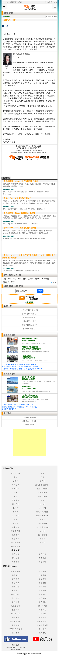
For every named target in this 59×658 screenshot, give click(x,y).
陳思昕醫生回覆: (21, 54)
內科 (16, 496)
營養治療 (42, 558)
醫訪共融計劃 (15, 621)
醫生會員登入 (42, 621)
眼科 (16, 492)
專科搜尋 (15, 579)
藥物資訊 (15, 598)
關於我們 (42, 629)
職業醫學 (15, 527)
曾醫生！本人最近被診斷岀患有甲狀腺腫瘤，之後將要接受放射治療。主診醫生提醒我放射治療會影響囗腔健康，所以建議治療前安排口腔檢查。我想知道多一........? (29, 263)
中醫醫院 (42, 614)
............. (26, 192)
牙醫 (42, 477)
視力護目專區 (9, 374)
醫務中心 (42, 610)
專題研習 (42, 579)
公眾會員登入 (15, 625)
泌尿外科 (15, 516)
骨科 (42, 500)
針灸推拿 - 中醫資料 (29, 421)
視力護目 (15, 590)
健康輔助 (42, 562)
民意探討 (42, 590)
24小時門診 (42, 606)
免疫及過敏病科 (42, 527)
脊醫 (42, 473)
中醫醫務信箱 (29, 424)
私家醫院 (15, 610)
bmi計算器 (15, 594)
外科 (16, 519)
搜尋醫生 (42, 571)
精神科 (42, 504)
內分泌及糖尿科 (42, 516)
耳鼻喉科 (15, 485)
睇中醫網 (7, 413)
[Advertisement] (29, 167)
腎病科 (42, 481)
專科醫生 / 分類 (12, 275)
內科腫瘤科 (42, 523)
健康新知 (42, 594)
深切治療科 (15, 542)
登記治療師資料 (15, 629)
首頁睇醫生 (15, 571)
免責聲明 (42, 633)
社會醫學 (15, 535)
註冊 (51, 2)
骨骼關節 (15, 587)
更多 (53, 282)
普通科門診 (15, 473)
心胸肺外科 (42, 492)
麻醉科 (42, 519)
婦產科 (15, 481)
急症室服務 (15, 606)
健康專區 (42, 583)
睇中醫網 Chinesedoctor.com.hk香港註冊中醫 (15, 647)
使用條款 (15, 633)
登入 (46, 2)
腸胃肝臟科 (42, 496)
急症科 (42, 542)
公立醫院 (42, 602)
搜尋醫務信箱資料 (14, 286)
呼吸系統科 (15, 531)
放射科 (42, 531)
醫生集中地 (15, 614)
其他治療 (15, 562)
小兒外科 (42, 508)
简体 (55, 2)
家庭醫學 (15, 489)
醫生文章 (15, 583)
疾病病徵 (42, 598)
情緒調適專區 (9, 335)
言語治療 (15, 558)
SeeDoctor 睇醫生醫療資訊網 (12, 2)
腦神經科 (15, 504)
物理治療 (15, 554)
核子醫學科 (15, 546)
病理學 (42, 539)
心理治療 (42, 554)
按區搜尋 (42, 575)
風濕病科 (15, 500)
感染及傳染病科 (42, 512)
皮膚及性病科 (42, 489)
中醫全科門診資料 (29, 418)
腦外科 (15, 508)
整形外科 (15, 539)
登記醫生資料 (42, 625)
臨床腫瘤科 (42, 535)
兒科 (16, 477)
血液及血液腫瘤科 (42, 485)
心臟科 (15, 512)
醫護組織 (15, 617)
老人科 (15, 523)
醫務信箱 (8, 13)
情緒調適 (42, 587)
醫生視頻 (42, 617)
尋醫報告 (15, 575)
